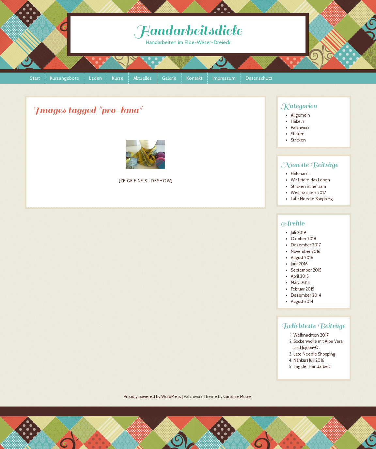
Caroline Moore (237, 396)
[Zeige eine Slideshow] (146, 180)
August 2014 (302, 301)
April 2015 (300, 276)
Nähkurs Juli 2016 (308, 360)
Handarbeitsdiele (188, 31)
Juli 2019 (298, 232)
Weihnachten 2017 (308, 192)
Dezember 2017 (306, 244)
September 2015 (306, 270)
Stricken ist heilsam (308, 186)
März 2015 (300, 282)
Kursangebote (64, 78)
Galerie (169, 78)
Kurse (117, 78)
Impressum (224, 78)
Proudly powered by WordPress (152, 396)
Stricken (298, 140)
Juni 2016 (299, 263)
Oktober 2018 (303, 238)
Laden (95, 78)
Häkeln (297, 121)
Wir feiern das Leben (310, 179)
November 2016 (306, 251)
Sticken (298, 133)
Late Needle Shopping (312, 198)
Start (35, 78)
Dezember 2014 (306, 295)
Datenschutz (259, 78)
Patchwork (300, 127)
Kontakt (194, 78)
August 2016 (302, 257)
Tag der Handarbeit (311, 366)
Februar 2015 (302, 289)
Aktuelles (142, 78)
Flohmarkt (300, 173)
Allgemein (300, 115)
